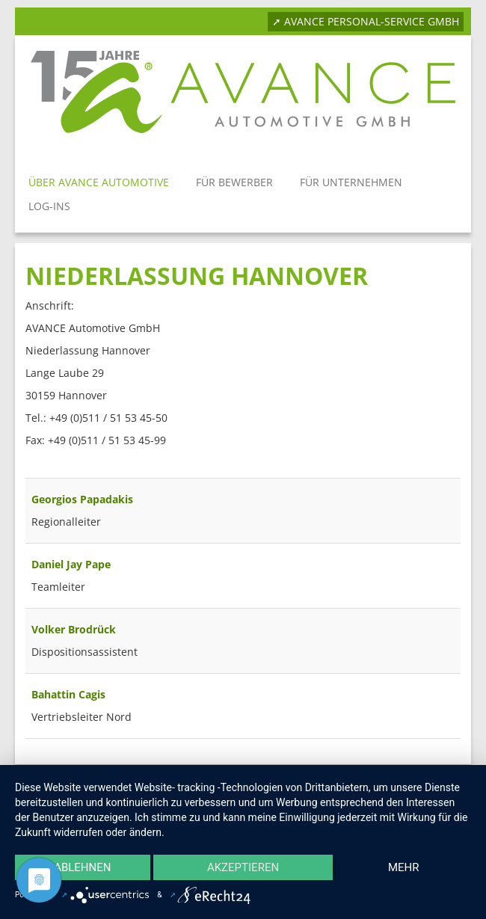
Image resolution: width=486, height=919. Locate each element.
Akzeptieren (243, 867)
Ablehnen (82, 867)
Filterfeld (25, 463)
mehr (403, 867)
